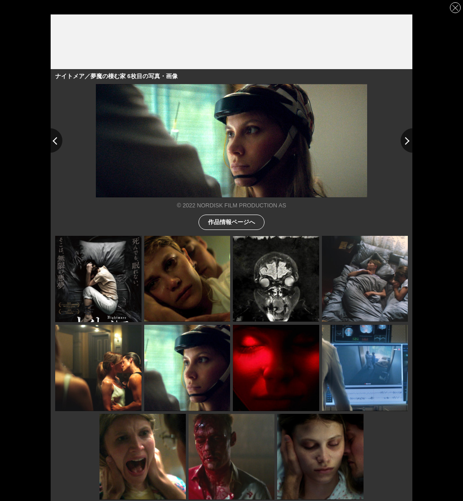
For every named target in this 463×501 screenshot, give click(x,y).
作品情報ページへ (231, 222)
